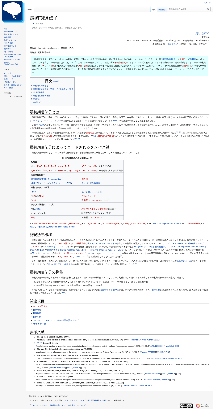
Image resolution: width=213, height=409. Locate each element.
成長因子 (182, 59)
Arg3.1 (37, 209)
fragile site (91, 223)
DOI (158, 340)
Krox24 (52, 170)
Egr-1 (51, 136)
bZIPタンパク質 (89, 166)
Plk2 (33, 196)
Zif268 (44, 170)
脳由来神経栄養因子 (40, 179)
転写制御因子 (169, 59)
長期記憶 (156, 290)
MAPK (60, 246)
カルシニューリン (109, 253)
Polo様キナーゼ (89, 196)
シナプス (73, 62)
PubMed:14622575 (152, 380)
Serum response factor (70, 250)
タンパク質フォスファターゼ (72, 253)
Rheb (33, 192)
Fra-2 (53, 166)
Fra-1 (46, 166)
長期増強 (104, 290)
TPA (69, 183)
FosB (39, 166)
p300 (65, 256)
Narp (33, 217)
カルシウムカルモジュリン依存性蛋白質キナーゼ (56, 320)
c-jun (60, 166)
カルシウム (99, 62)
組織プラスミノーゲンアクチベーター (48, 183)
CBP (59, 256)
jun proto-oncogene (111, 223)
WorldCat (151, 340)
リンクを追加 (17, 96)
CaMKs (35, 246)
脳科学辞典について (58, 405)
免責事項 (71, 405)
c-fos (44, 136)
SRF (84, 250)
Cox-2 (33, 200)
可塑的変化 (186, 66)
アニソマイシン (53, 120)
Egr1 (33, 170)
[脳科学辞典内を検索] (189, 9)
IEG (34, 24)
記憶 (86, 66)
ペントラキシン (95, 217)
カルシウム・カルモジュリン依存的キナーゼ (183, 243)
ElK (71, 256)
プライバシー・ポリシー (39, 405)
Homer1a (102, 136)
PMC (69, 367)
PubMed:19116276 (57, 367)
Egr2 (71, 170)
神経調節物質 (121, 62)
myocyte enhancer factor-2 (103, 250)
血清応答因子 (53, 250)
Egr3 (77, 170)
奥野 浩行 (201, 33)
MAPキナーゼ (49, 246)
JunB (67, 166)
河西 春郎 (171, 44)
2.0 (38, 342)
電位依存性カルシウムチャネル (102, 243)
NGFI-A (61, 170)
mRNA (116, 120)
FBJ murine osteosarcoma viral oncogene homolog (57, 223)
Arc (94, 136)
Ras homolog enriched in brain (167, 223)
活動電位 (90, 132)
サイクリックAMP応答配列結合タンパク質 (154, 246)
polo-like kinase (193, 223)
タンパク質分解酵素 (91, 183)
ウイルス (40, 125)
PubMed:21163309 (156, 346)
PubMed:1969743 (138, 340)
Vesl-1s (110, 136)
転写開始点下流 (184, 261)
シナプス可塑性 (47, 66)
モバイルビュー (83, 405)
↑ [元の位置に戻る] (36, 337)
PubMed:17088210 (129, 386)
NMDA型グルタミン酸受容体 (72, 243)
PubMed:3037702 (148, 352)
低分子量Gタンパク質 (92, 192)
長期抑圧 (114, 290)
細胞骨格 (192, 59)
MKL (85, 256)
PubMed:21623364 (152, 374)
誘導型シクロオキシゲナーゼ (95, 200)
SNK (42, 196)
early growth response (135, 223)
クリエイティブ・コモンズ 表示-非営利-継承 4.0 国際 (85, 400)
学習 (80, 66)
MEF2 (120, 250)
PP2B (90, 253)
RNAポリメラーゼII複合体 (60, 264)
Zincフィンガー (89, 170)
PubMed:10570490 (159, 358)
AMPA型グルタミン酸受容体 (95, 209)
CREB (40, 250)
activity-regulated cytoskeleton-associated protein (52, 227)
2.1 (41, 342)
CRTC (78, 256)
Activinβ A (56, 179)
